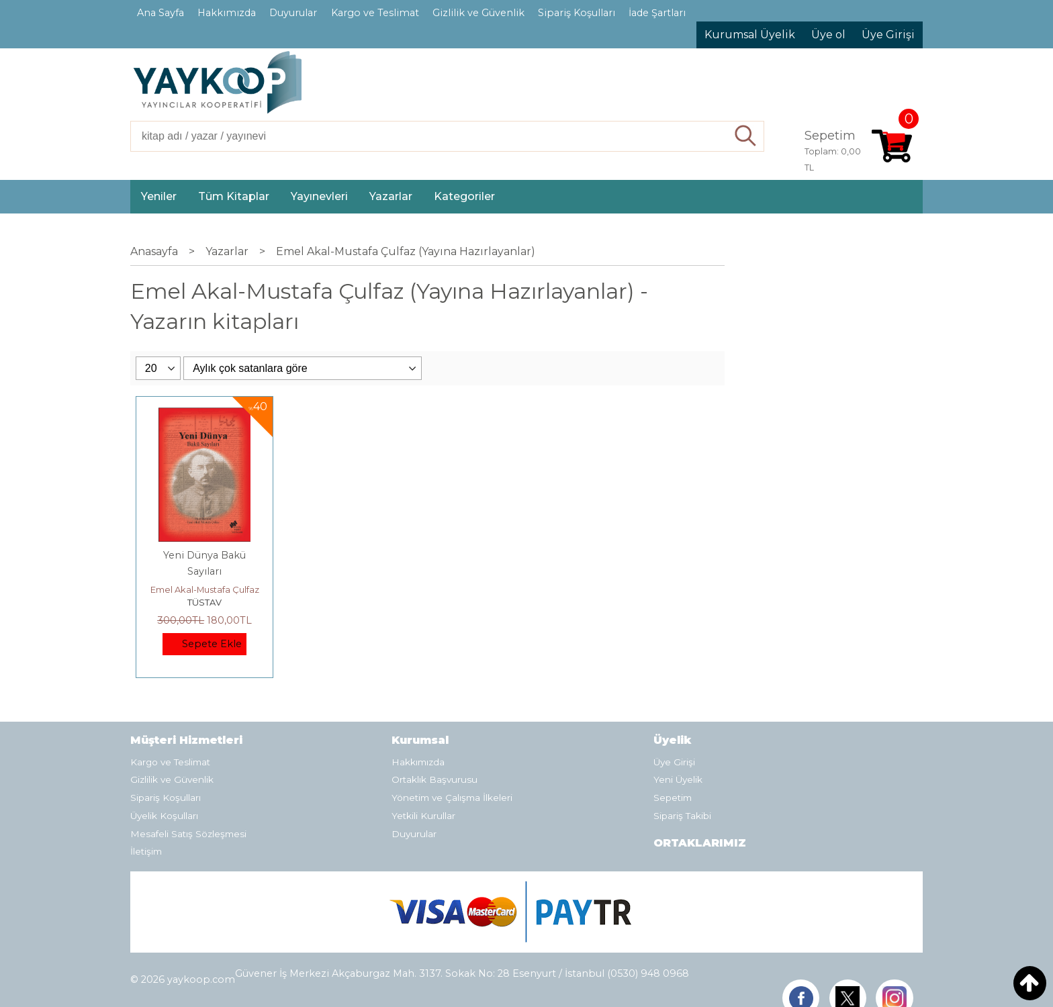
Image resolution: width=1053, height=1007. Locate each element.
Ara (746, 136)
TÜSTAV (204, 602)
